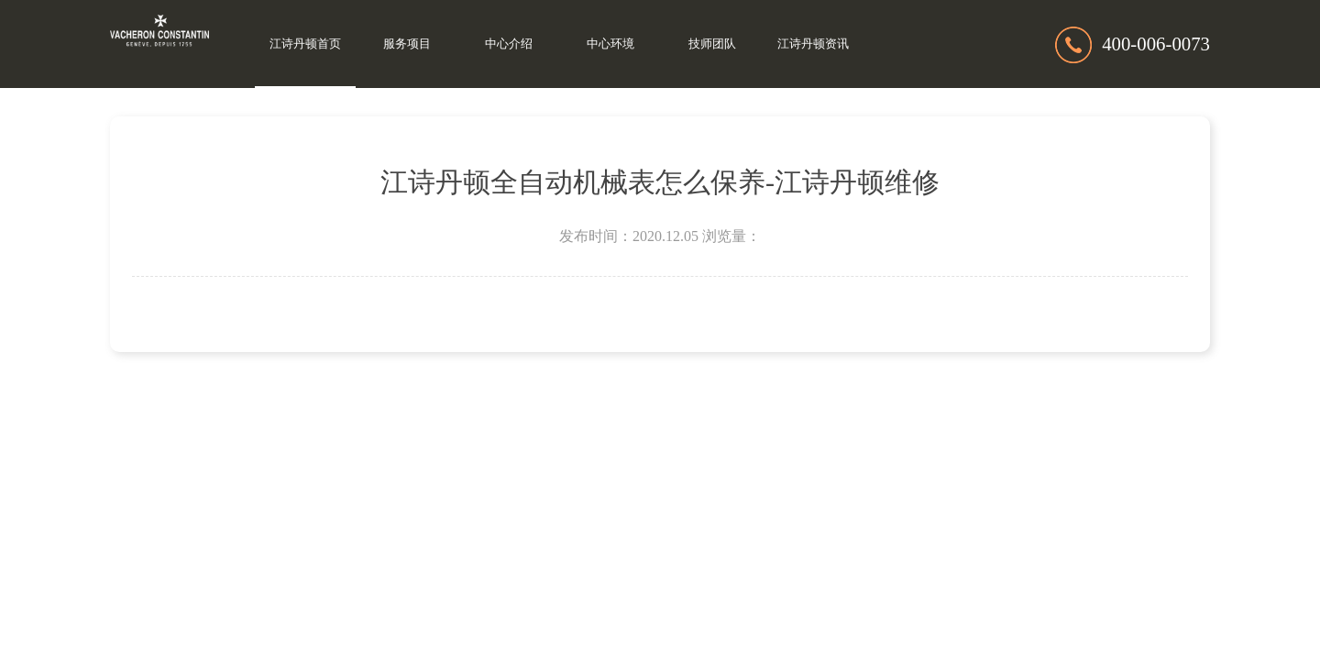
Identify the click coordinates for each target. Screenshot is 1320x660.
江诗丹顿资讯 (813, 44)
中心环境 (610, 44)
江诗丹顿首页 (305, 44)
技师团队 (712, 44)
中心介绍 (509, 44)
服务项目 (407, 44)
